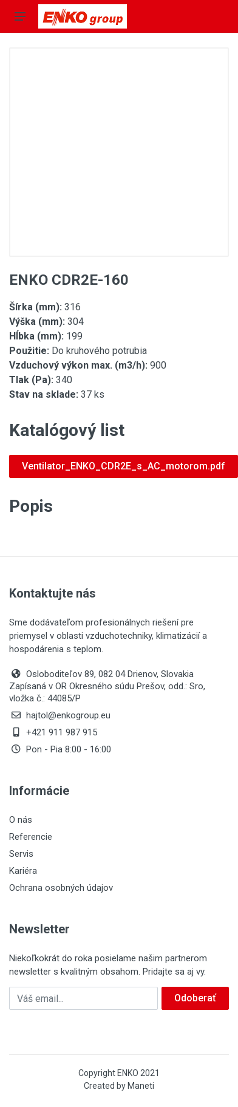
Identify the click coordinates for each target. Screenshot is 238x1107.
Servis (21, 853)
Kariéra (23, 870)
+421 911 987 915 (53, 732)
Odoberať (195, 998)
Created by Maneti (119, 1086)
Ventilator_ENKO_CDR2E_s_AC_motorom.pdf (123, 466)
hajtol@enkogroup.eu (59, 715)
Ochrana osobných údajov (61, 887)
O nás (20, 819)
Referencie (30, 836)
